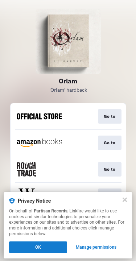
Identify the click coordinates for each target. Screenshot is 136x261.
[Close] (125, 200)
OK (38, 247)
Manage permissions (96, 247)
